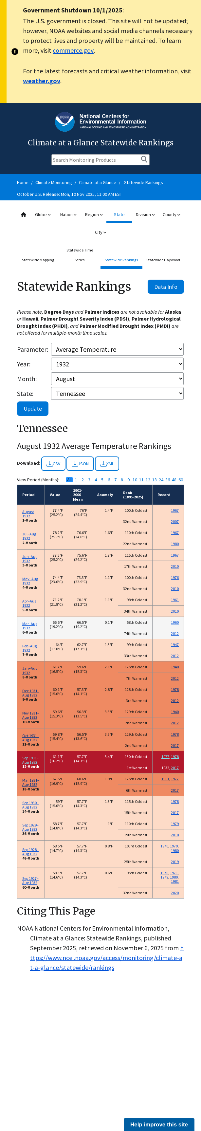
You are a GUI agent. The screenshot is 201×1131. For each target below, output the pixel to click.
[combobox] (100, 223)
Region (93, 214)
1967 (175, 510)
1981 (175, 881)
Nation (68, 214)
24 (161, 480)
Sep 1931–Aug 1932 (30, 760)
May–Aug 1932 (30, 580)
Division (145, 214)
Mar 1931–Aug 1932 (30, 782)
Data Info (165, 286)
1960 (175, 622)
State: (25, 393)
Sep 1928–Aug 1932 (30, 851)
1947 (175, 644)
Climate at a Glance (97, 182)
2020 (175, 892)
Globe (42, 214)
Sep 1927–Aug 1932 (30, 880)
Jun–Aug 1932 (29, 558)
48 (174, 480)
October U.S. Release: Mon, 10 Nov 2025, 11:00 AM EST (69, 194)
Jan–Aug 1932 (29, 670)
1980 (175, 543)
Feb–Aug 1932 (29, 648)
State (119, 214)
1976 (175, 577)
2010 (175, 566)
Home (22, 182)
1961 (175, 599)
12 (148, 480)
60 (180, 480)
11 (141, 480)
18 (154, 480)
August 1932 (28, 513)
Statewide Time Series (79, 255)
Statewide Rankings (143, 182)
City (100, 232)
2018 (175, 834)
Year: (23, 364)
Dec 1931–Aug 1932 (30, 692)
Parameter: (32, 349)
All (69, 480)
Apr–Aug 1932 (29, 603)
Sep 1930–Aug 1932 (30, 804)
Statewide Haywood (163, 259)
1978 (175, 689)
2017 (175, 745)
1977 (165, 756)
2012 (175, 633)
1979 (175, 823)
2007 (175, 521)
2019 (175, 861)
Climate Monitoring (53, 182)
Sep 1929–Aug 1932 (30, 827)
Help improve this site (159, 1125)
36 (167, 480)
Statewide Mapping (38, 259)
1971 (174, 872)
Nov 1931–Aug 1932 (30, 715)
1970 (164, 846)
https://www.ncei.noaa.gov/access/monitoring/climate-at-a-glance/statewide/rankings (107, 958)
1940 (175, 666)
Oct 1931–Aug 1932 (30, 737)
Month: (27, 379)
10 (135, 480)
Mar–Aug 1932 (29, 625)
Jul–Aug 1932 (29, 536)
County (171, 214)
